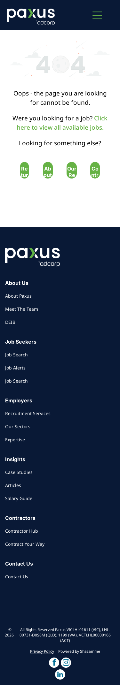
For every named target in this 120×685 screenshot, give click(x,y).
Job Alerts (15, 368)
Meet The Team (21, 309)
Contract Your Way (24, 544)
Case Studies (19, 472)
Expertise (15, 440)
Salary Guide (18, 498)
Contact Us (16, 577)
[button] (97, 15)
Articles (13, 485)
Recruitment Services (28, 413)
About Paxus (18, 296)
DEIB (10, 322)
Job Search (16, 355)
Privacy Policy (42, 651)
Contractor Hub (21, 531)
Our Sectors (17, 426)
